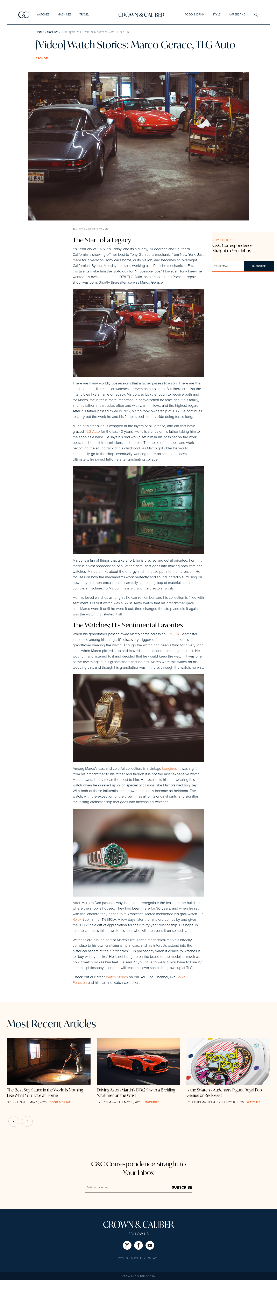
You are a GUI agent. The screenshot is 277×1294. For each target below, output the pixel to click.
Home (40, 32)
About (136, 1272)
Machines (64, 14)
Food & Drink (194, 14)
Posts (123, 1272)
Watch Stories (117, 991)
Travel (84, 14)
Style (216, 14)
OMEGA (173, 648)
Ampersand (237, 14)
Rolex (77, 933)
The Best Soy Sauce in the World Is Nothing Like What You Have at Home (45, 1106)
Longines (169, 782)
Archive (52, 32)
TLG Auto (92, 433)
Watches (43, 14)
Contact (151, 1272)
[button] (27, 1135)
